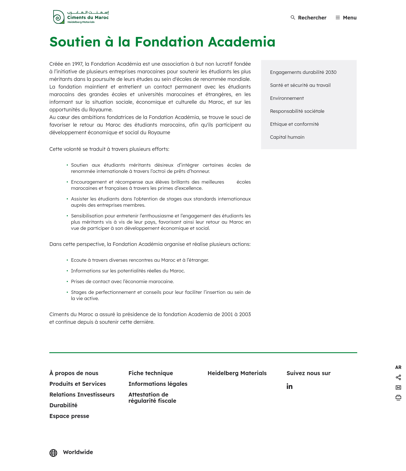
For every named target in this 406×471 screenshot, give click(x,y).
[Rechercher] (308, 18)
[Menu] (346, 18)
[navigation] (398, 367)
